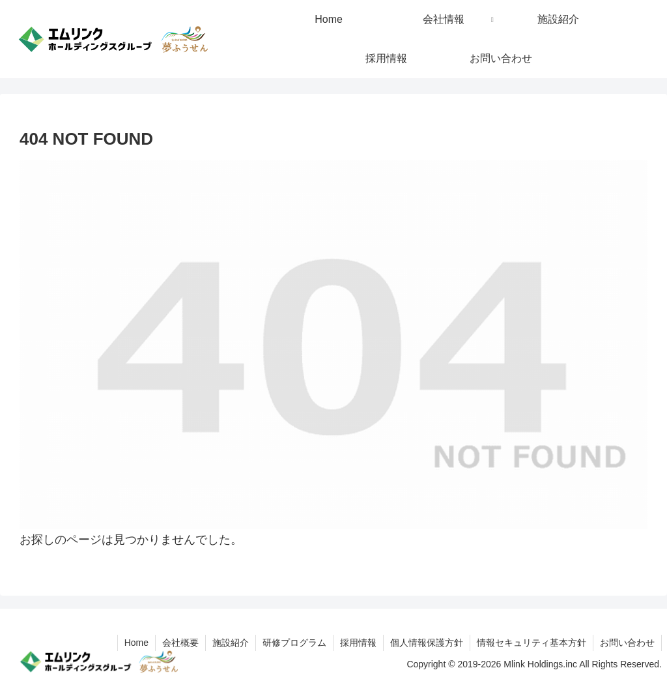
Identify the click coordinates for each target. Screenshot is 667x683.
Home (136, 642)
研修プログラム (294, 642)
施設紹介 (230, 642)
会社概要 (180, 642)
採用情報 (358, 642)
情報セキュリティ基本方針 (531, 642)
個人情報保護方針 (426, 642)
